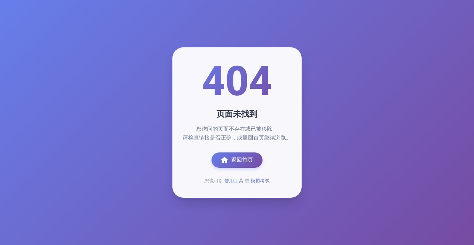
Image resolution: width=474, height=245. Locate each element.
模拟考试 (260, 180)
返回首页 (237, 160)
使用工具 (233, 180)
